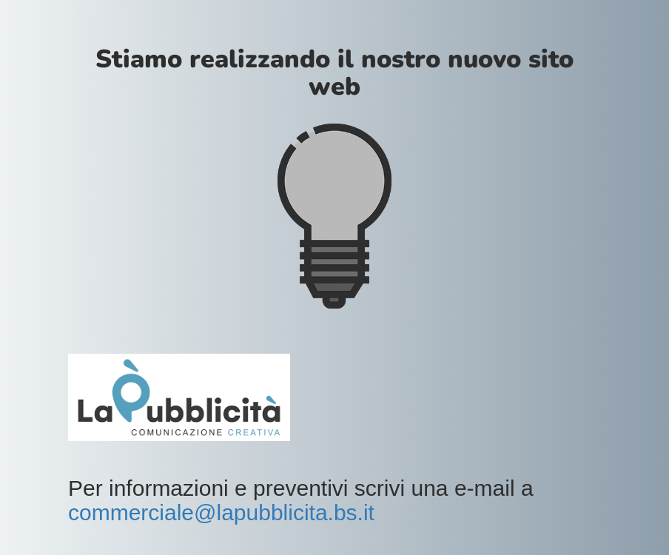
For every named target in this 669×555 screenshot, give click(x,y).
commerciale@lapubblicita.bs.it (221, 512)
